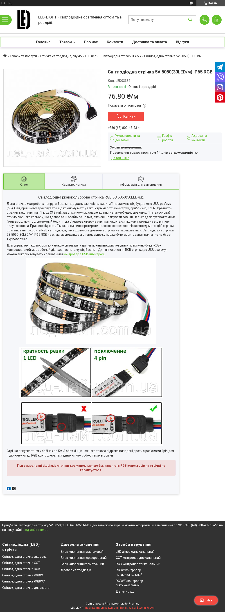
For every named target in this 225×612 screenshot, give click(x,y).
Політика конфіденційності (137, 607)
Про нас (91, 42)
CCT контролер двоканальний (138, 557)
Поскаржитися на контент (101, 607)
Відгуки (182, 42)
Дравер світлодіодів (76, 570)
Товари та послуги (23, 56)
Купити (129, 116)
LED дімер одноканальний (135, 551)
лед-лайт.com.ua (35, 530)
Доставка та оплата (149, 42)
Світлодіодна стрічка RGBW (22, 575)
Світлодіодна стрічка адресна (24, 556)
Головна (43, 42)
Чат (206, 600)
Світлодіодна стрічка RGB (21, 569)
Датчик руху (125, 591)
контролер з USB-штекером (83, 254)
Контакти (115, 42)
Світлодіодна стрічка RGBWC (23, 581)
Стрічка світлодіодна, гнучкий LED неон (69, 56)
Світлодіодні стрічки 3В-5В (121, 56)
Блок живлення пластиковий (82, 551)
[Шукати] (190, 20)
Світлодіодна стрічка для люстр (26, 587)
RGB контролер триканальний (138, 564)
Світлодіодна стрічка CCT (21, 563)
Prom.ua (134, 603)
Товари (65, 42)
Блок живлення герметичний (82, 564)
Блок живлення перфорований (84, 557)
